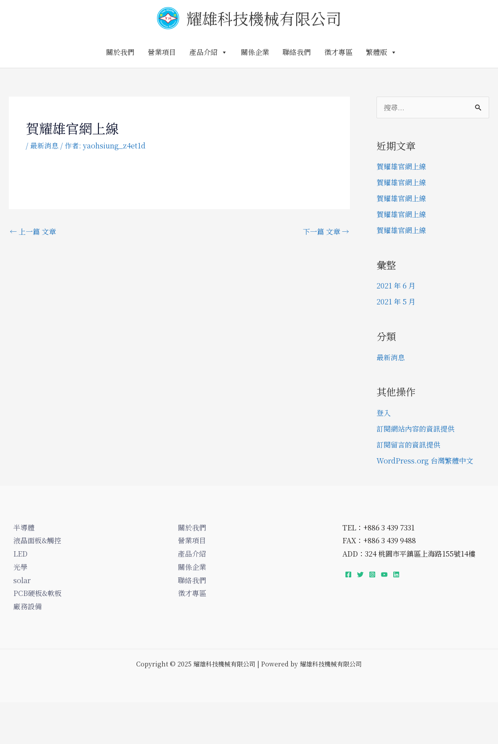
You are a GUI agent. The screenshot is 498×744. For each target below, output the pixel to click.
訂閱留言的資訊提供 (408, 445)
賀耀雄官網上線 (401, 166)
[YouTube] (384, 574)
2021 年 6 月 (396, 285)
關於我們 (120, 52)
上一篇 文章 (33, 231)
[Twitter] (360, 574)
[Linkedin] (396, 574)
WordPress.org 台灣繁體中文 (424, 461)
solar (22, 580)
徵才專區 (338, 52)
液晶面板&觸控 (37, 540)
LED (20, 554)
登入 (383, 413)
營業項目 (162, 52)
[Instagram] (372, 574)
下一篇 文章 (326, 231)
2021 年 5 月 (396, 301)
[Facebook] (348, 574)
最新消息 (44, 145)
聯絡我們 (296, 52)
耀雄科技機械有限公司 (263, 18)
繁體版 (381, 52)
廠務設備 (27, 606)
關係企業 (255, 52)
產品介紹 (208, 52)
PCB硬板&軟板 (37, 593)
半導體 (24, 527)
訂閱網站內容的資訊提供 (415, 429)
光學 (20, 567)
